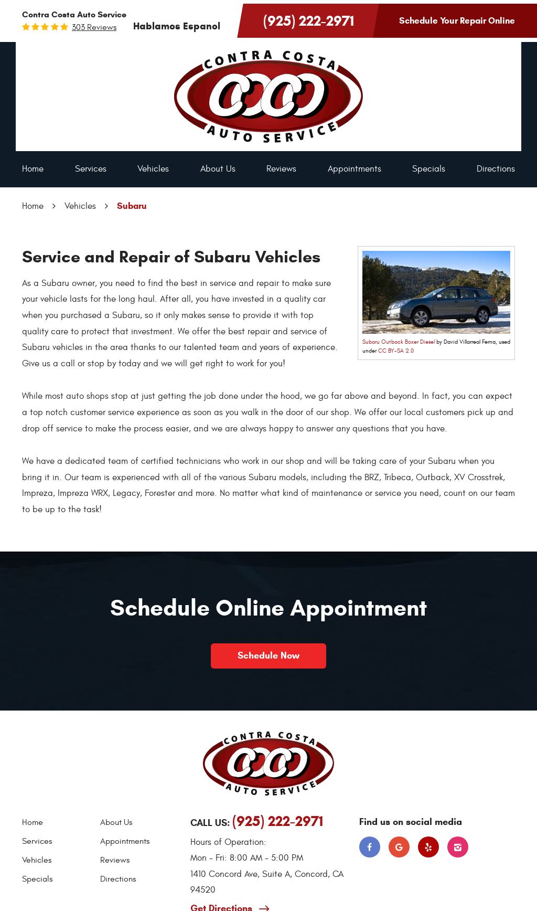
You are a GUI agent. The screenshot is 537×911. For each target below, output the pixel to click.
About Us (217, 169)
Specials (428, 169)
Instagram (457, 846)
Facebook (369, 846)
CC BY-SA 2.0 (396, 350)
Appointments (354, 169)
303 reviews (94, 27)
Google (399, 846)
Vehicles (153, 169)
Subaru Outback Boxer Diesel (398, 341)
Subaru (132, 205)
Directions (496, 169)
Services (90, 169)
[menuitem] (33, 169)
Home (33, 169)
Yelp (428, 846)
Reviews (281, 169)
